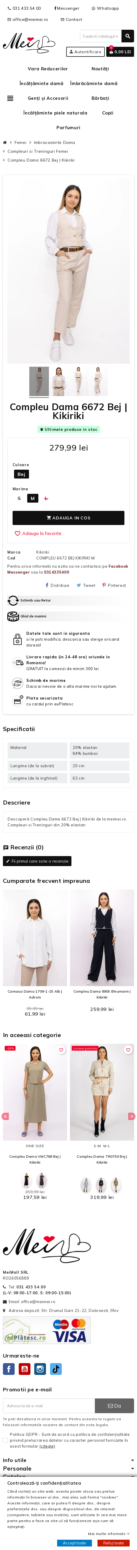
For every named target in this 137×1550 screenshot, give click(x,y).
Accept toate (74, 1543)
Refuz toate (113, 1543)
